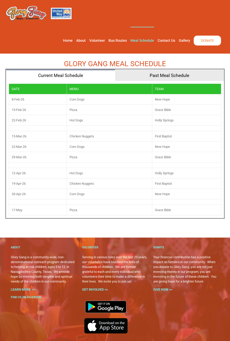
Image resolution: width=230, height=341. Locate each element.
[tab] (60, 75)
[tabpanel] (115, 149)
